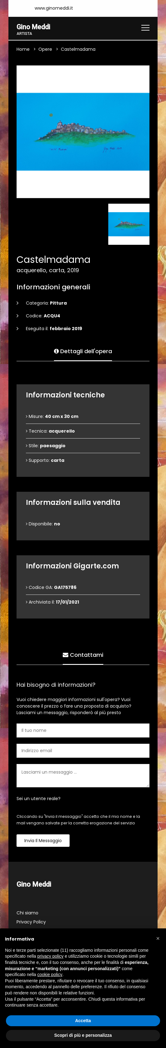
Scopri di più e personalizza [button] (83, 1035)
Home (23, 49)
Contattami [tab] (83, 654)
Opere (45, 49)
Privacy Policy (31, 922)
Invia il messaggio (43, 840)
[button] (158, 938)
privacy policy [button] (50, 956)
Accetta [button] (83, 1020)
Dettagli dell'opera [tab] (83, 350)
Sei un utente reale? (39, 798)
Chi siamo (27, 913)
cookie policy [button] (49, 974)
